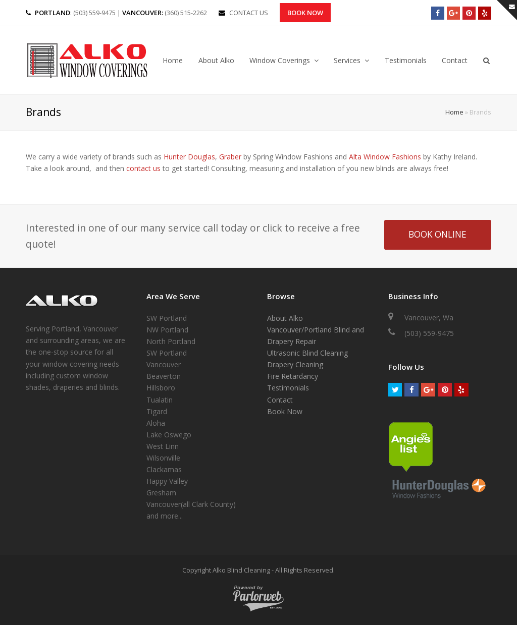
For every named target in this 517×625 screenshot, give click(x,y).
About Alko (285, 318)
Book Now (305, 12)
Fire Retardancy (292, 376)
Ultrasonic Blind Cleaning (307, 353)
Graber (230, 156)
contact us (143, 168)
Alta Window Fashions (385, 156)
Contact (280, 400)
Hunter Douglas (189, 156)
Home (454, 112)
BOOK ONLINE (437, 234)
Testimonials (288, 387)
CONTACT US (248, 12)
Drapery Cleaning (295, 364)
